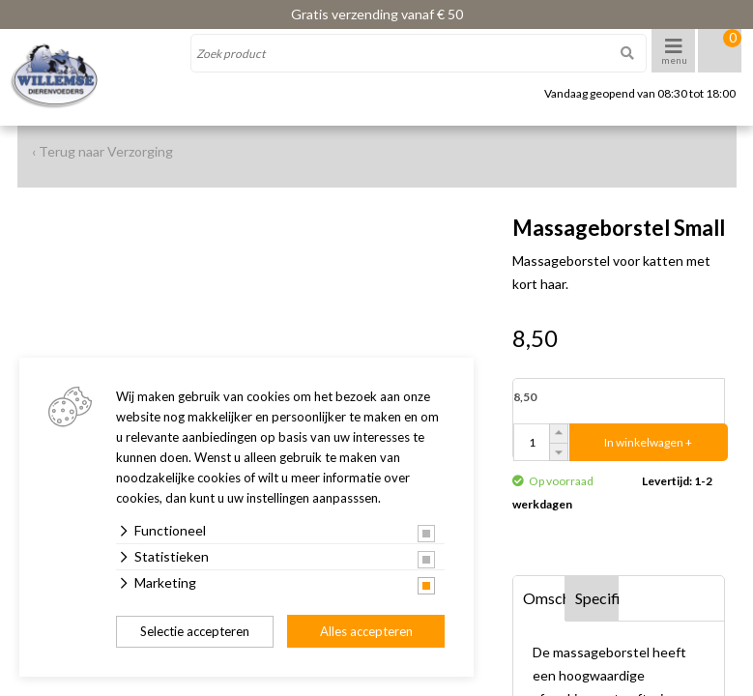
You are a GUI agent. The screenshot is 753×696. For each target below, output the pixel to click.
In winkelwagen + (648, 442)
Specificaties (597, 598)
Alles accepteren (366, 631)
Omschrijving (544, 598)
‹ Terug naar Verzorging (102, 151)
